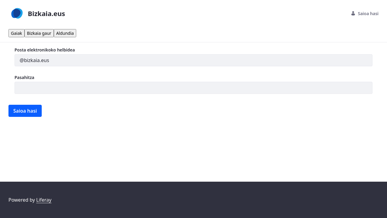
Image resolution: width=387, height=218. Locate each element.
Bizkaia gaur (39, 33)
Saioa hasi (365, 13)
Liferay (43, 200)
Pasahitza (24, 77)
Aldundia (65, 33)
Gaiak (16, 33)
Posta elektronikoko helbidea (45, 50)
